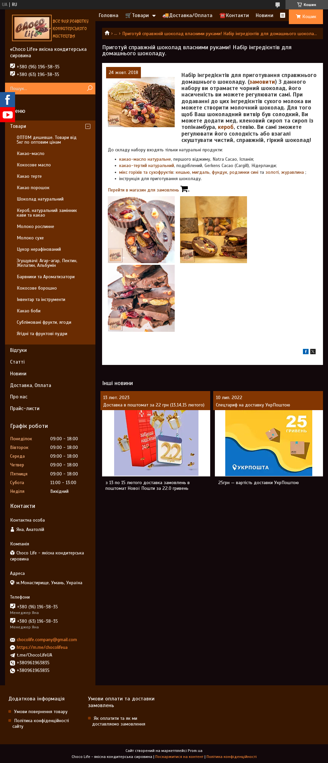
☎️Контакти (234, 15)
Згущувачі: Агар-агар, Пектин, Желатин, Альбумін (47, 263)
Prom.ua (195, 750)
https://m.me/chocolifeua (42, 647)
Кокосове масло (34, 165)
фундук (219, 172)
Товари (18, 126)
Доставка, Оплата (30, 385)
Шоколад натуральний (40, 199)
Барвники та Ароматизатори (46, 277)
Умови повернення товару (41, 711)
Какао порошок (33, 187)
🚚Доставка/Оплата (187, 15)
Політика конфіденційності (232, 756)
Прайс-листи (24, 408)
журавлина (293, 172)
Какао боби (28, 311)
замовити (262, 81)
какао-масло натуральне (145, 159)
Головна (108, 15)
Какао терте (29, 176)
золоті (272, 172)
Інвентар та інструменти (41, 299)
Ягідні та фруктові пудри (42, 333)
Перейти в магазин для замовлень (149, 190)
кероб (226, 127)
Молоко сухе (30, 238)
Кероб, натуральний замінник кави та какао (47, 213)
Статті (17, 362)
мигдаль (201, 172)
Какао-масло (31, 153)
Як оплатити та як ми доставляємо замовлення (118, 721)
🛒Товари (137, 15)
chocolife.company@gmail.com (47, 639)
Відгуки (18, 350)
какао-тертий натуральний (146, 165)
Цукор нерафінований (39, 249)
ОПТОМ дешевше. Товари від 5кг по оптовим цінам (47, 140)
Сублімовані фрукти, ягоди (44, 322)
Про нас (18, 397)
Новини (264, 15)
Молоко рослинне (35, 226)
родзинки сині (244, 172)
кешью (183, 172)
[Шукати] (89, 88)
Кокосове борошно (37, 288)
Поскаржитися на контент (179, 756)
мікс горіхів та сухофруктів (146, 172)
